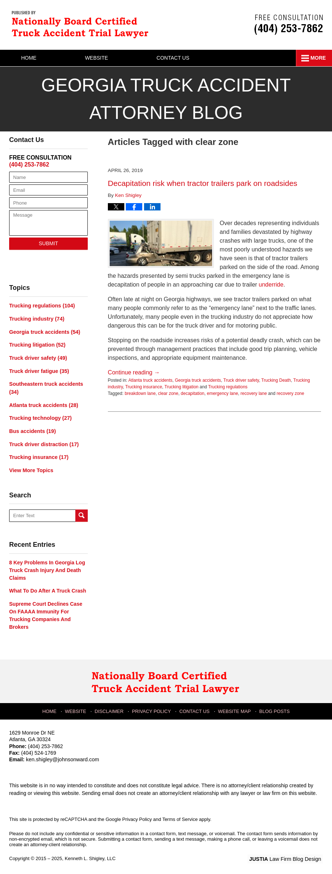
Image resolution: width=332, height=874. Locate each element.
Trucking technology (39, 416)
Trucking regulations (228, 386)
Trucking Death (276, 380)
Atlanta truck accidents (150, 380)
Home (35, 58)
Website (109, 58)
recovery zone (290, 393)
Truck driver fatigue (38, 370)
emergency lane (222, 393)
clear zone (168, 393)
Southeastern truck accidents (45, 386)
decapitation (192, 393)
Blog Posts (274, 706)
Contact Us (192, 58)
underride (271, 284)
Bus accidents (31, 429)
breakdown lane (140, 393)
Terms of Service (180, 815)
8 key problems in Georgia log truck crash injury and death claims (47, 567)
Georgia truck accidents (198, 380)
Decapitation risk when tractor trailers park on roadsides (202, 183)
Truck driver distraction (42, 441)
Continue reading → (134, 372)
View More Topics (30, 467)
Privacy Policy (152, 706)
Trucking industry (36, 318)
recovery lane (254, 393)
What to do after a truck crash (47, 587)
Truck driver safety (241, 380)
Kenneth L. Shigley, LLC (90, 855)
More (316, 58)
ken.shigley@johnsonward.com (61, 756)
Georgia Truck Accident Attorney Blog (82, 24)
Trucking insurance (143, 386)
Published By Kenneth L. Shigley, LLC (288, 25)
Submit (48, 243)
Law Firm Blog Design (288, 855)
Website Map (234, 706)
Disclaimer (110, 706)
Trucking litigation (182, 386)
